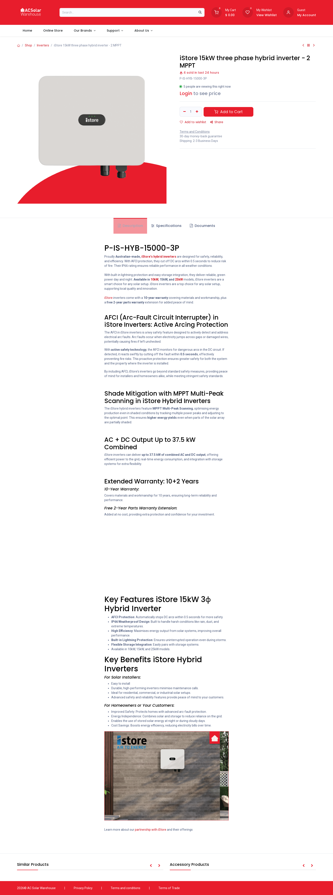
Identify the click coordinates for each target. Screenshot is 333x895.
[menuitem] (27, 30)
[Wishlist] (247, 12)
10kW (154, 279)
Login (186, 93)
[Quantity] (190, 112)
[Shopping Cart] (216, 12)
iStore (108, 297)
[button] (151, 865)
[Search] (200, 12)
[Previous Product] (303, 45)
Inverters (43, 45)
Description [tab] (130, 225)
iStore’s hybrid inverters (158, 256)
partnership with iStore (150, 829)
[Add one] (197, 112)
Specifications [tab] (166, 225)
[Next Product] (314, 45)
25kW (179, 279)
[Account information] (288, 12)
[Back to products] (308, 45)
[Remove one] (183, 112)
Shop (28, 45)
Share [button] (216, 122)
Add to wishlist (193, 122)
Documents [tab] (202, 225)
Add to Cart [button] (228, 111)
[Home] (18, 45)
